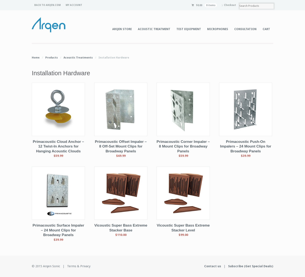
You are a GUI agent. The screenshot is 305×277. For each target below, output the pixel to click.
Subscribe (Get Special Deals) (250, 266)
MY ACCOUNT (74, 5)
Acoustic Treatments (78, 57)
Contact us (212, 266)
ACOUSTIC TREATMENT (154, 29)
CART (266, 29)
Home (36, 57)
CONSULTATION (245, 29)
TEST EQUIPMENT (188, 29)
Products (51, 57)
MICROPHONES (217, 29)
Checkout (230, 5)
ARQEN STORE (122, 29)
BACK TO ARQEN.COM (47, 5)
